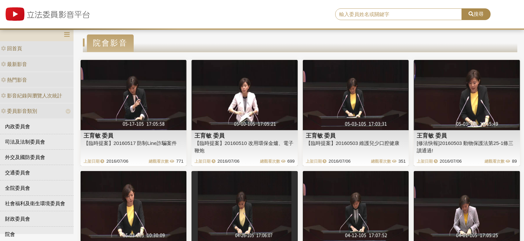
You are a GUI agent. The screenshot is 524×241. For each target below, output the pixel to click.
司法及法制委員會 (25, 142)
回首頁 (11, 48)
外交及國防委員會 (25, 157)
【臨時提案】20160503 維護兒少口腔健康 (353, 143)
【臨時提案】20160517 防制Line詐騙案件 (130, 143)
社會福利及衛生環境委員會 (35, 203)
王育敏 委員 (99, 136)
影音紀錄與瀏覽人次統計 (31, 95)
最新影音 (14, 64)
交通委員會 (17, 172)
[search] (398, 14)
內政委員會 (17, 126)
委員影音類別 (19, 111)
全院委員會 (17, 188)
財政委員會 (17, 219)
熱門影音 (14, 80)
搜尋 (476, 14)
